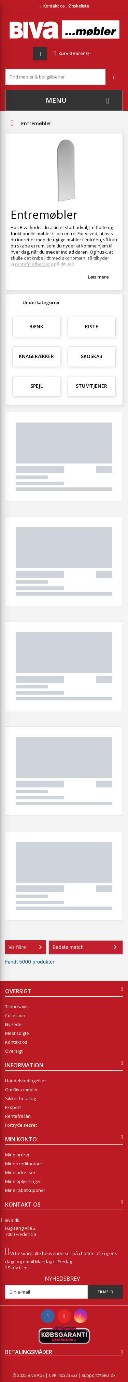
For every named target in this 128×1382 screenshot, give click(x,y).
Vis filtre (27, 947)
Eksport (13, 1107)
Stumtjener (91, 386)
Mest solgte (17, 1033)
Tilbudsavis (17, 1006)
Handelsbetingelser (25, 1081)
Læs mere (98, 277)
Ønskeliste (77, 6)
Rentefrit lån (18, 1116)
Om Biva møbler (21, 1089)
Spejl (36, 386)
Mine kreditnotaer (23, 1163)
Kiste (91, 326)
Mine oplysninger (23, 1181)
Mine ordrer (17, 1155)
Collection (15, 1015)
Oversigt (14, 1051)
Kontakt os (54, 6)
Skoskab (91, 356)
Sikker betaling (20, 1098)
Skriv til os (18, 1268)
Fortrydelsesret (21, 1125)
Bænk (36, 326)
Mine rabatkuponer (25, 1190)
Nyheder (14, 1024)
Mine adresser (20, 1172)
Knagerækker (36, 356)
